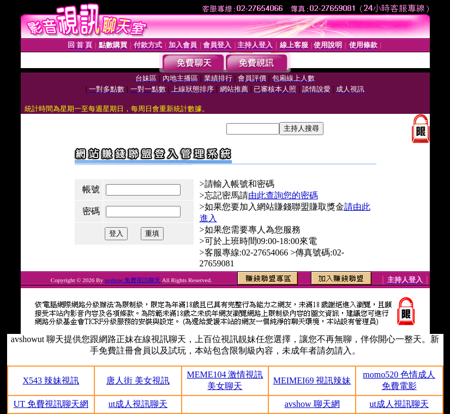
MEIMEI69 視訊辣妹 (312, 380)
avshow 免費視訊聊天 (133, 280)
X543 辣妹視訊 (51, 380)
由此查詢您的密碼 (283, 195)
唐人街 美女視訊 (138, 380)
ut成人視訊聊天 (138, 404)
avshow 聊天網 (312, 404)
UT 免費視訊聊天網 (51, 404)
